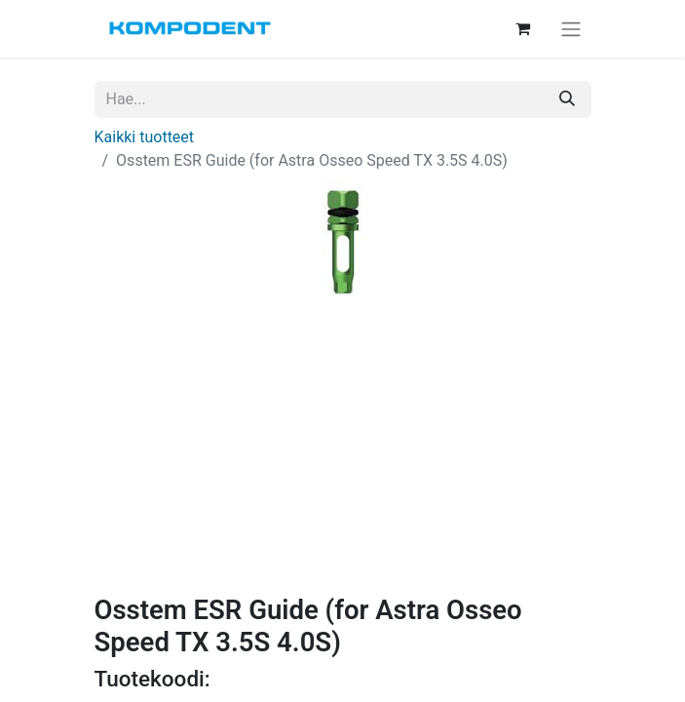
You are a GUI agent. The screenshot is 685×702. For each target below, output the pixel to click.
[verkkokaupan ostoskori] (523, 28)
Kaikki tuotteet (145, 137)
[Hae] (567, 99)
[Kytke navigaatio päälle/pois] (571, 29)
